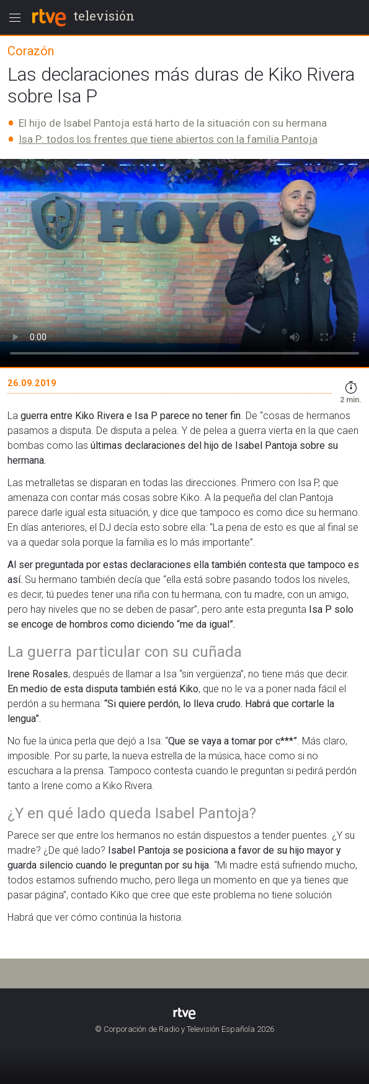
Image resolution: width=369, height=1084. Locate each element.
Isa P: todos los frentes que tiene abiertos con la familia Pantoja (168, 139)
